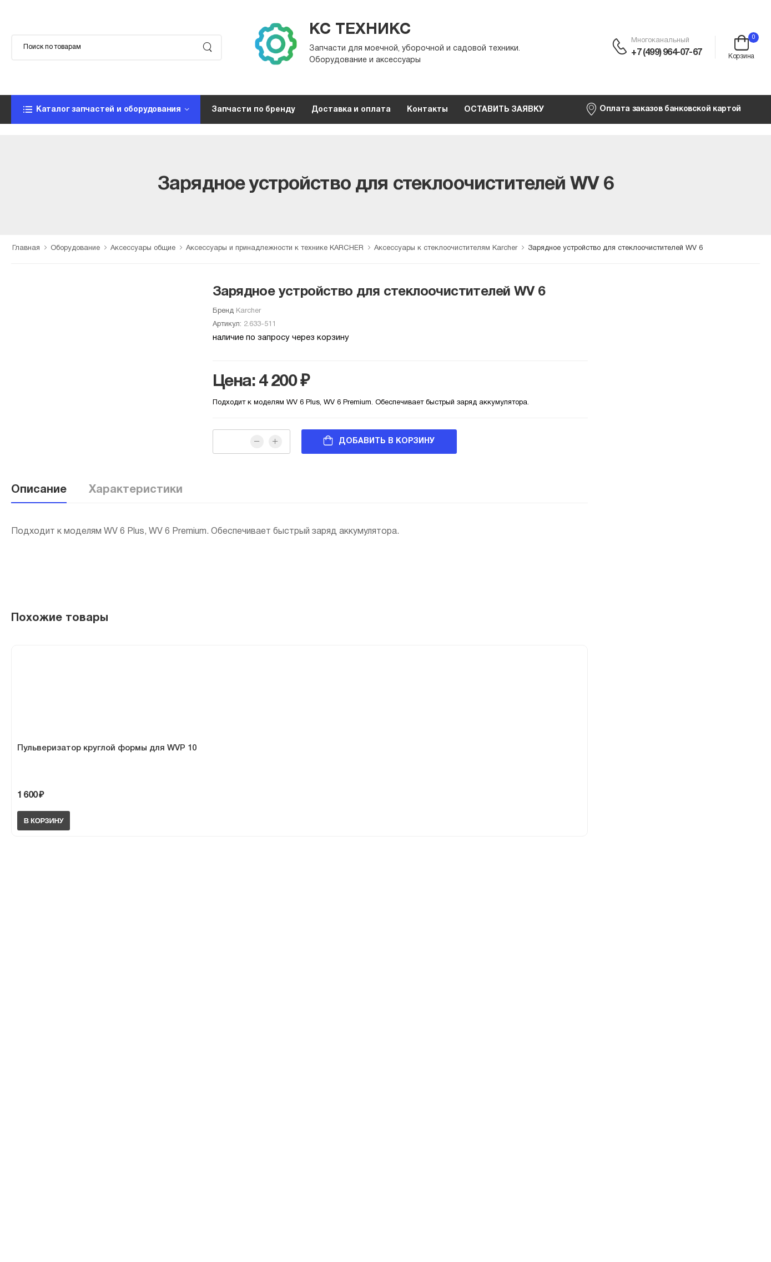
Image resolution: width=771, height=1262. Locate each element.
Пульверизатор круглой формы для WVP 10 (106, 748)
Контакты (427, 109)
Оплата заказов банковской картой (663, 109)
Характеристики (136, 490)
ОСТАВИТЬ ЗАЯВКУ (503, 109)
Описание (39, 490)
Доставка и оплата (351, 109)
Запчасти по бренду (253, 109)
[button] (105, 109)
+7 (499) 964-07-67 (666, 53)
